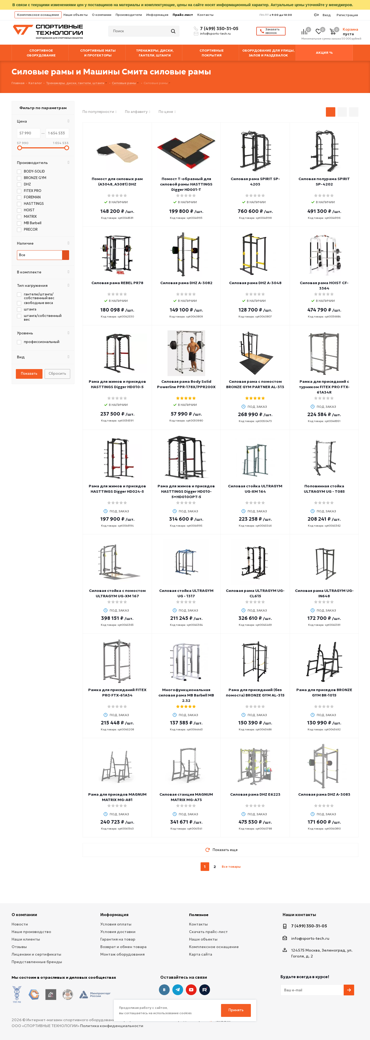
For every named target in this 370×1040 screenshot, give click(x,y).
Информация (157, 15)
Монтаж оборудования (122, 954)
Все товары (231, 866)
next (245, 867)
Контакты (205, 15)
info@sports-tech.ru (215, 33)
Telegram (177, 989)
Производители (129, 15)
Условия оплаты (115, 924)
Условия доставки (118, 931)
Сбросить (57, 373)
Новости (20, 924)
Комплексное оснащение (38, 15)
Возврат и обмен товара (123, 946)
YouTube (191, 989)
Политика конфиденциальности (111, 1021)
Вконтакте (164, 989)
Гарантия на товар (117, 939)
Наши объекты (75, 15)
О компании (101, 15)
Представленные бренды (37, 961)
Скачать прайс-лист (208, 931)
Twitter (204, 989)
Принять (236, 1010)
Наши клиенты (26, 939)
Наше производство (31, 931)
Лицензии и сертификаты (36, 954)
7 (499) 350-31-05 (218, 28)
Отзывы (19, 946)
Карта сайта (200, 954)
